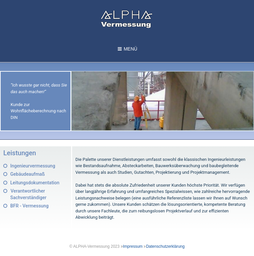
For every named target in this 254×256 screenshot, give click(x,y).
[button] (29, 166)
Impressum (133, 246)
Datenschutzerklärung (165, 246)
